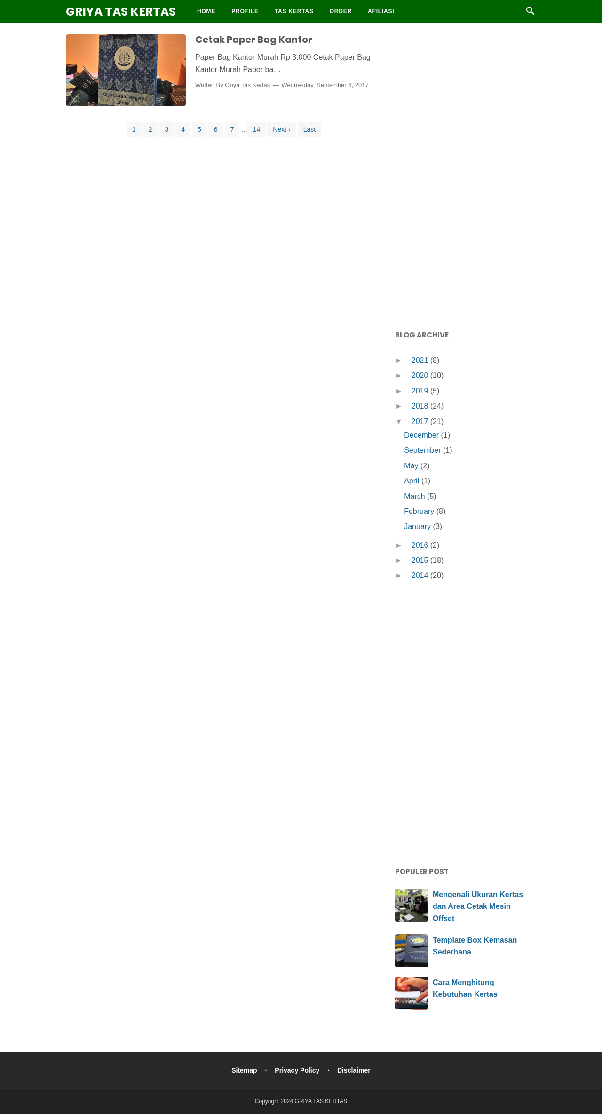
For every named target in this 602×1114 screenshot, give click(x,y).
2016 (421, 545)
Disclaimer (354, 1070)
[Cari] (530, 13)
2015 (421, 560)
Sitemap (244, 1070)
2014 (421, 575)
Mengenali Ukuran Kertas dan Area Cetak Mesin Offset (478, 906)
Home (206, 11)
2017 (421, 421)
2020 (421, 375)
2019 (421, 391)
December (422, 435)
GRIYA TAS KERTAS (121, 11)
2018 (421, 406)
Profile (245, 11)
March (415, 496)
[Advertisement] (465, 174)
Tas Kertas (294, 11)
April (412, 481)
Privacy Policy (297, 1070)
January (418, 526)
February (420, 511)
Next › (281, 129)
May (412, 466)
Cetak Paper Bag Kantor (253, 39)
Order (341, 11)
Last (309, 129)
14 (257, 129)
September (423, 450)
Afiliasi (381, 11)
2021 (421, 360)
